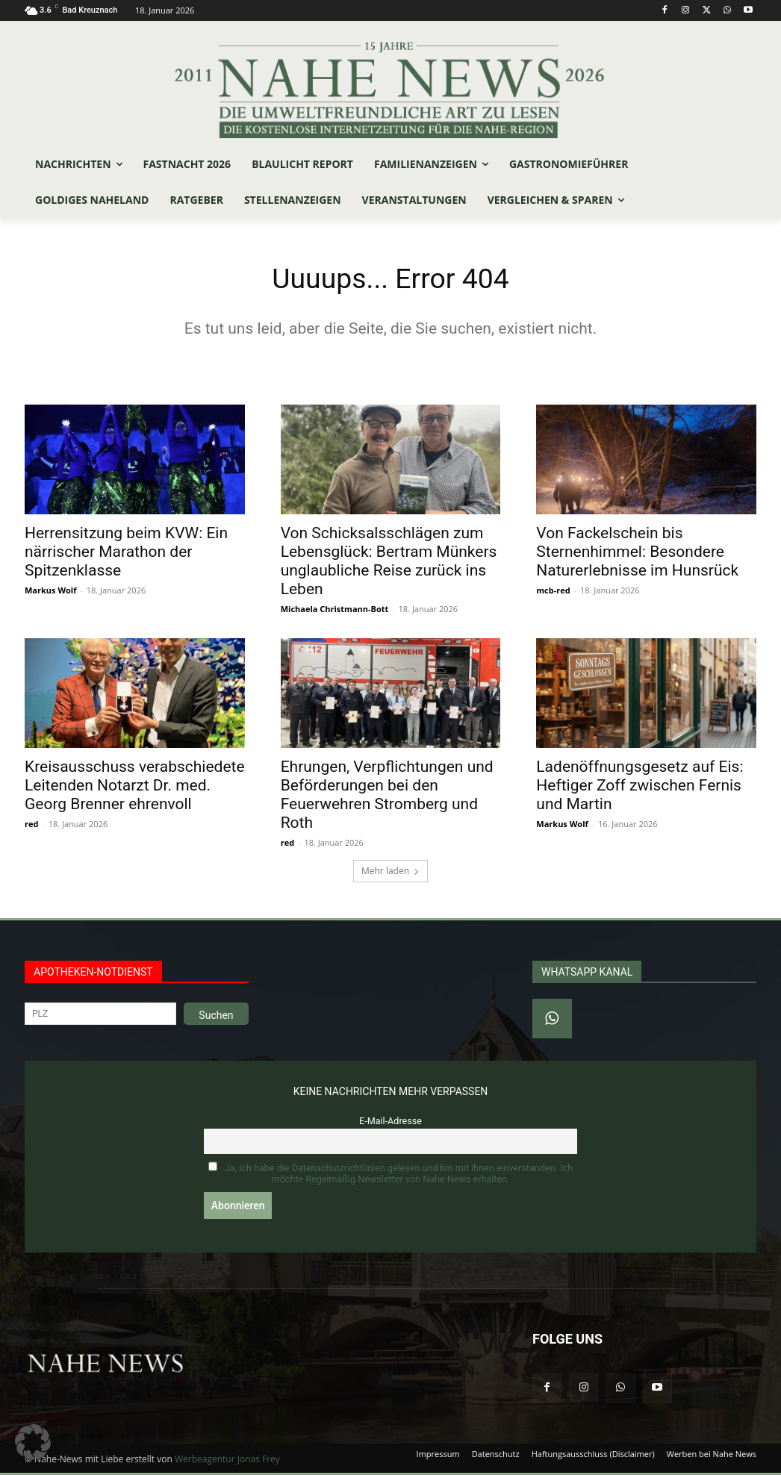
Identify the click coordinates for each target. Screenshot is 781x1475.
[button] (33, 1442)
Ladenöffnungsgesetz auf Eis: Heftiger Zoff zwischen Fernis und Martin (639, 788)
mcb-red (553, 592)
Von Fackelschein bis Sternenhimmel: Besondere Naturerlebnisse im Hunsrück (637, 553)
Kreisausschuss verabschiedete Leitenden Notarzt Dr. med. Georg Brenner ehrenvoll (135, 788)
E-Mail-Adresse (390, 1123)
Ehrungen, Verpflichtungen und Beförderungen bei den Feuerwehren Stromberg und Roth (387, 798)
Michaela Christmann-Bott (335, 611)
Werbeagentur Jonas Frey (227, 1461)
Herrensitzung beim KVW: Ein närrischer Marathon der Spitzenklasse (126, 553)
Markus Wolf (50, 592)
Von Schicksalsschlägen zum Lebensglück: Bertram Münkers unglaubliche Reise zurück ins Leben (389, 563)
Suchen (216, 1018)
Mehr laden (390, 873)
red (31, 826)
